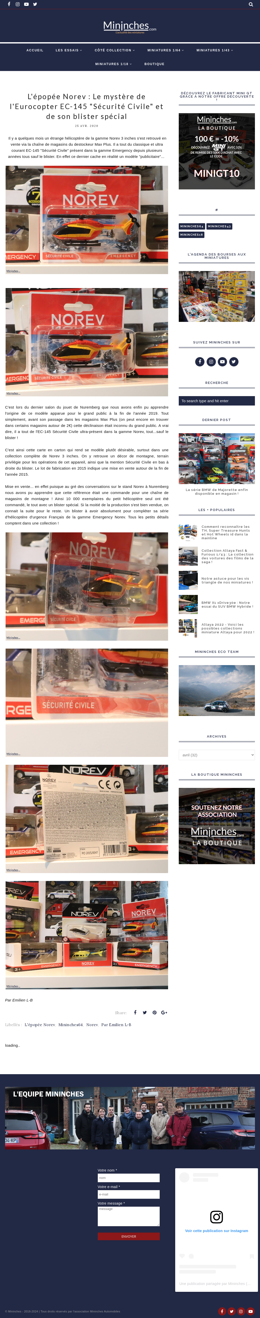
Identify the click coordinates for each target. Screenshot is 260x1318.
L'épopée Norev (40, 1024)
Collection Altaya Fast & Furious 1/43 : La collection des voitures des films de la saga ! (228, 556)
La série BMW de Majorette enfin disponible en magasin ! (217, 492)
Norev (92, 1024)
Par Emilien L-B (116, 1024)
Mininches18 (191, 234)
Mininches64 (70, 1024)
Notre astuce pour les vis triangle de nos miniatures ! (227, 580)
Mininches (14, 1311)
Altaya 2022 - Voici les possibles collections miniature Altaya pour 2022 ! (228, 628)
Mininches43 (219, 226)
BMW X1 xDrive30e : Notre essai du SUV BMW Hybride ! (227, 604)
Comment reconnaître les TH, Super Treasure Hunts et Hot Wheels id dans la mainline (226, 532)
